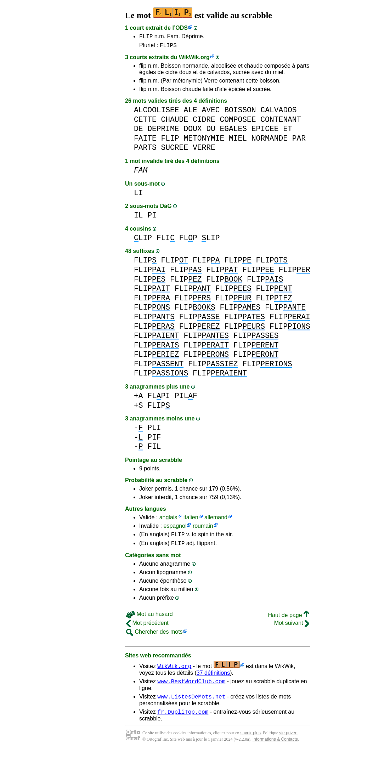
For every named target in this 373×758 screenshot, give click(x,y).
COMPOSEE (238, 122)
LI (138, 195)
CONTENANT (280, 122)
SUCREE (174, 150)
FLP (188, 240)
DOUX (192, 131)
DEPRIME (163, 131)
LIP (143, 240)
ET (287, 131)
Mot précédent (147, 627)
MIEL (238, 140)
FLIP (146, 37)
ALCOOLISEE (156, 112)
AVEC (211, 112)
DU (210, 131)
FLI (166, 240)
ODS (181, 28)
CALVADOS (278, 112)
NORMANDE (270, 140)
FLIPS (168, 47)
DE (138, 131)
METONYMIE (203, 140)
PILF (186, 398)
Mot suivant (291, 627)
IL (138, 217)
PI (152, 217)
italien (190, 519)
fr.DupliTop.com (182, 719)
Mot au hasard (149, 618)
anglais (168, 519)
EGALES (233, 131)
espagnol (174, 528)
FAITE (145, 140)
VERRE (204, 150)
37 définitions (213, 677)
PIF (154, 439)
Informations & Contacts (275, 746)
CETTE (145, 122)
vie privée (288, 740)
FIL (154, 448)
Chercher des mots (154, 636)
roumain (203, 528)
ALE (190, 112)
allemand (215, 519)
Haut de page (288, 619)
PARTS (145, 150)
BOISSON (240, 112)
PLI (154, 430)
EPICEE (265, 131)
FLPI (158, 398)
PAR (299, 140)
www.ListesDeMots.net (191, 703)
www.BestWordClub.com (191, 686)
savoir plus (251, 740)
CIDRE (204, 122)
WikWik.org (194, 59)
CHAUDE (174, 122)
